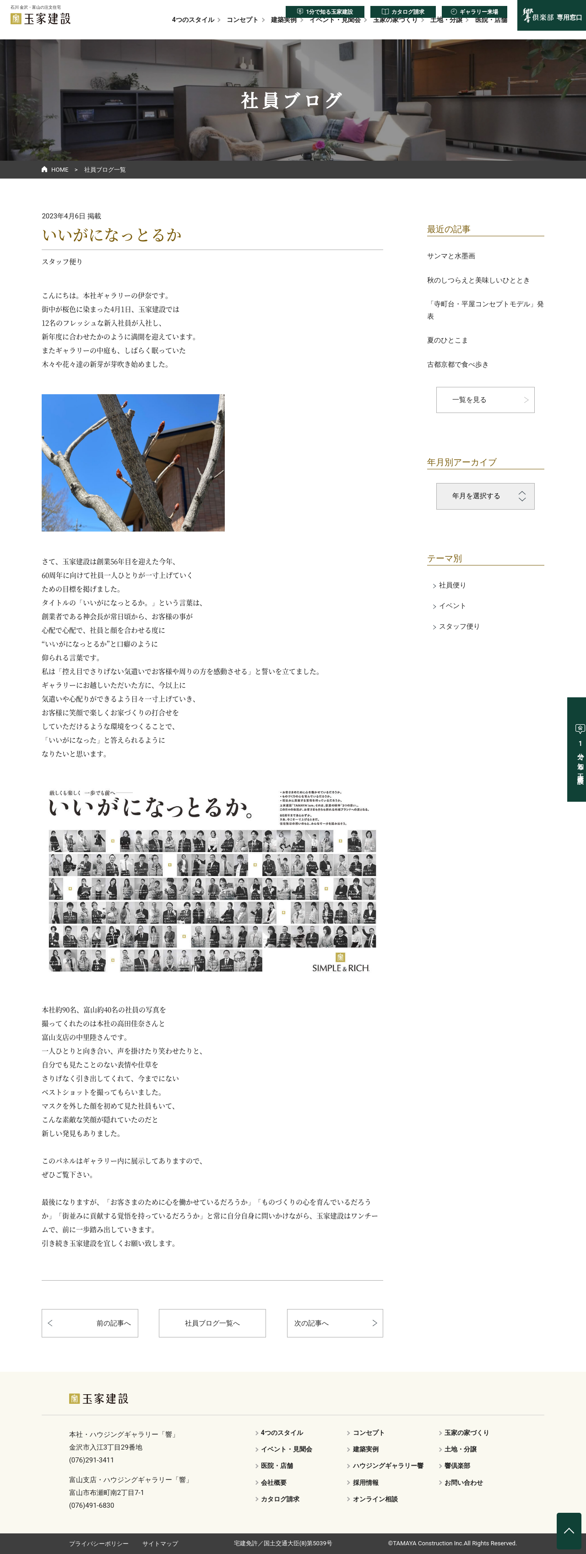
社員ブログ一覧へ (212, 1323)
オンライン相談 (375, 1499)
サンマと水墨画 (451, 256)
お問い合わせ (464, 1482)
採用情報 (366, 1482)
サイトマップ (160, 1543)
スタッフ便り (459, 626)
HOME (60, 169)
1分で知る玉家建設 (329, 12)
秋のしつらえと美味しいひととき (478, 280)
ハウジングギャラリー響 (388, 1465)
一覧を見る (469, 400)
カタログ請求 (407, 12)
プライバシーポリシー (99, 1543)
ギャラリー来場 (479, 12)
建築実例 (284, 28)
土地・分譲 (446, 28)
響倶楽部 (457, 1465)
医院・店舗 (491, 28)
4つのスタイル (193, 28)
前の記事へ (114, 1323)
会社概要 (274, 1482)
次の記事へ (311, 1323)
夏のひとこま (447, 340)
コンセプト (243, 28)
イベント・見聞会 (335, 28)
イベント (453, 606)
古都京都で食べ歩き (458, 364)
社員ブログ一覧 (105, 169)
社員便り (453, 585)
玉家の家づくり (395, 28)
